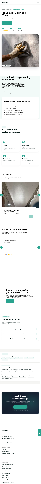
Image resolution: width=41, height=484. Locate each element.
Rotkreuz (31, 358)
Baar (21, 358)
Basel (12, 358)
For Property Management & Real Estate (25, 371)
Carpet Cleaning (31, 376)
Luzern (7, 358)
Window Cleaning (15, 376)
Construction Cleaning (6, 376)
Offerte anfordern (7, 22)
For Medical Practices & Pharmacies (25, 369)
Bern (17, 358)
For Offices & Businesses (6, 372)
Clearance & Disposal (28, 372)
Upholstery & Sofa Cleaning (17, 374)
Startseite (3, 9)
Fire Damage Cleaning (6, 480)
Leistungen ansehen (17, 22)
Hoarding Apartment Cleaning (17, 372)
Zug (3, 358)
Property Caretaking (13, 369)
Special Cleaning (9, 9)
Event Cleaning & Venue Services (7, 378)
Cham (25, 358)
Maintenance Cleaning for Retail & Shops (9, 371)
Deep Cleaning (26, 374)
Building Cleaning (5, 369)
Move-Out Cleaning (22, 376)
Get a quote (10, 301)
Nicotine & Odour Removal (6, 374)
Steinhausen (4, 359)
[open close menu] (38, 2)
